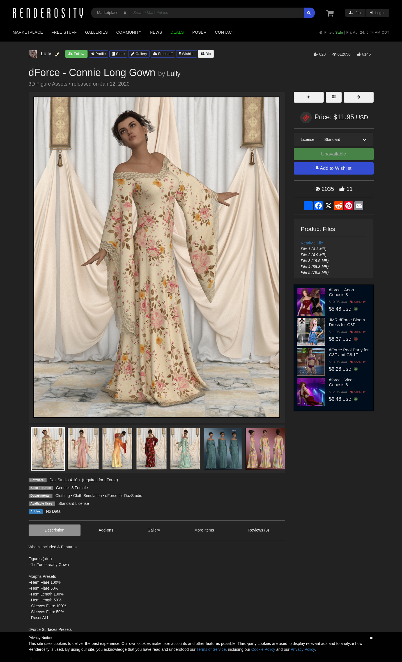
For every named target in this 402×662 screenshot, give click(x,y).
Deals (177, 32)
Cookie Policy (263, 649)
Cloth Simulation (87, 495)
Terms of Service (211, 649)
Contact (224, 32)
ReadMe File (312, 243)
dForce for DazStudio (123, 495)
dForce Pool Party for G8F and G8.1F (349, 352)
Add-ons (106, 530)
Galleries (96, 32)
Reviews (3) (258, 530)
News (156, 32)
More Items (204, 530)
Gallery (139, 54)
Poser (199, 32)
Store (118, 54)
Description (54, 530)
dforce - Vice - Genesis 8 (342, 382)
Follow (76, 54)
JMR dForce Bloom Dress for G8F (347, 322)
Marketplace (28, 32)
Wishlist (186, 54)
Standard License (73, 503)
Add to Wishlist (333, 168)
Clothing (63, 495)
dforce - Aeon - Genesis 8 (343, 292)
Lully (173, 73)
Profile (98, 54)
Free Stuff (64, 32)
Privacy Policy (303, 649)
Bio (206, 54)
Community (129, 32)
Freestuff (163, 54)
